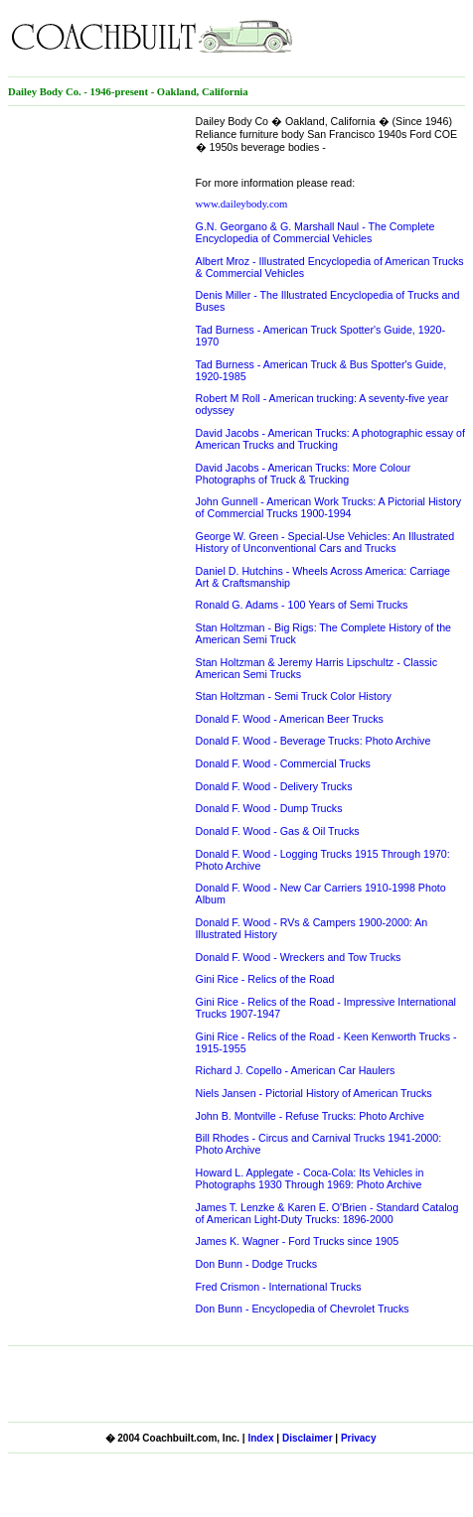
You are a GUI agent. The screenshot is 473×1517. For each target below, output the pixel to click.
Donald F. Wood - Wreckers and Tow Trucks (298, 957)
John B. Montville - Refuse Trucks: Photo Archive (310, 1116)
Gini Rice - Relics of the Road (265, 979)
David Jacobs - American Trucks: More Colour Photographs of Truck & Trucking (303, 473)
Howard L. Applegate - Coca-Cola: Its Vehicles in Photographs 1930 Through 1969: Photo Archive (310, 1178)
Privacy (359, 1438)
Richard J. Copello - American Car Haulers (295, 1070)
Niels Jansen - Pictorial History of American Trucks (314, 1093)
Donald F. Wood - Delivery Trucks (274, 786)
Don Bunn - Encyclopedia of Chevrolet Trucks (302, 1308)
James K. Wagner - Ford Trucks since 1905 (297, 1241)
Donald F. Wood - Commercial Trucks (283, 763)
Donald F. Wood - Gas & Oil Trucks (278, 831)
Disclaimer (307, 1438)
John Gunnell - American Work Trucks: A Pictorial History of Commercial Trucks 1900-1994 (329, 507)
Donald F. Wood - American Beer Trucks (290, 719)
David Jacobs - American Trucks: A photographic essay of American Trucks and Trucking (330, 439)
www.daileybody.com (242, 204)
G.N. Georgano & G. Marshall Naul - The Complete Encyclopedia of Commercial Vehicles (315, 232)
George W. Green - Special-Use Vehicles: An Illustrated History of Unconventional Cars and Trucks (325, 542)
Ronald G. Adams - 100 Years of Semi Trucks (302, 605)
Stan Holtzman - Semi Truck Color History (294, 696)
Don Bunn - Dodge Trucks (257, 1264)
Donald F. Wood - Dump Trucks (269, 808)
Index (260, 1438)
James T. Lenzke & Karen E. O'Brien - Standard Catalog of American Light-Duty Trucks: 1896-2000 (327, 1213)
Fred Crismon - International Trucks (279, 1287)
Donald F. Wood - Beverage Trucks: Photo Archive (313, 741)
